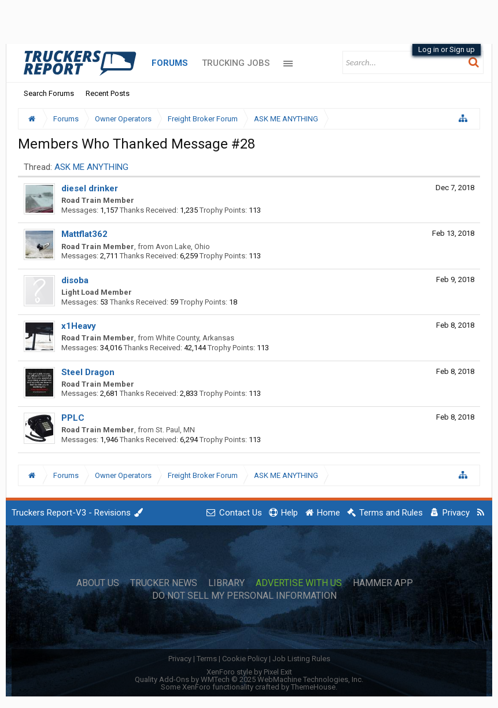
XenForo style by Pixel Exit (249, 672)
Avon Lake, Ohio (183, 246)
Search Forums (49, 93)
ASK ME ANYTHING (91, 167)
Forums (170, 63)
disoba (74, 280)
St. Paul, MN (175, 429)
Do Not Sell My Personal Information (244, 595)
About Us (97, 583)
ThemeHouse (313, 687)
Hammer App (383, 583)
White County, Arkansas (195, 337)
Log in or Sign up (446, 49)
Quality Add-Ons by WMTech (249, 679)
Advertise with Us (299, 583)
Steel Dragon (88, 372)
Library (226, 583)
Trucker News (163, 583)
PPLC (72, 418)
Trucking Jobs (236, 63)
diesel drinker (89, 188)
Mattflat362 (84, 234)
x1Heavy (78, 326)
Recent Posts (108, 93)
